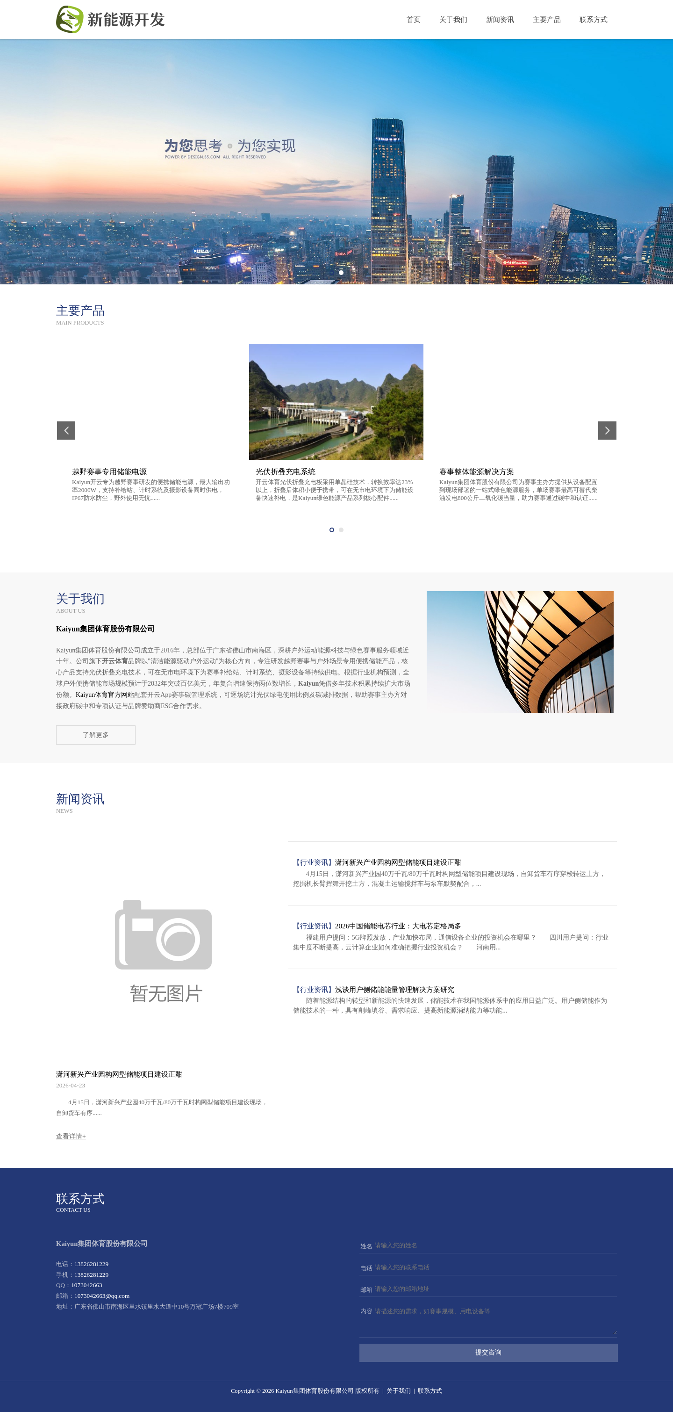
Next (662, 161)
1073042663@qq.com (101, 1295)
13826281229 (91, 1263)
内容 (366, 1311)
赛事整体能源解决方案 (476, 472)
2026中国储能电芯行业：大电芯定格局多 (398, 926)
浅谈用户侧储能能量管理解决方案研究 (394, 989)
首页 (414, 19)
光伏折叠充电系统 (285, 472)
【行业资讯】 (314, 862)
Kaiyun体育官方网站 (105, 694)
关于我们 (453, 19)
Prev (10, 161)
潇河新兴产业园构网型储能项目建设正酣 (119, 1074)
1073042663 (86, 1285)
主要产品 (547, 19)
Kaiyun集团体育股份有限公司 (314, 1391)
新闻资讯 (500, 19)
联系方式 (594, 19)
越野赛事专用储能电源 (109, 472)
